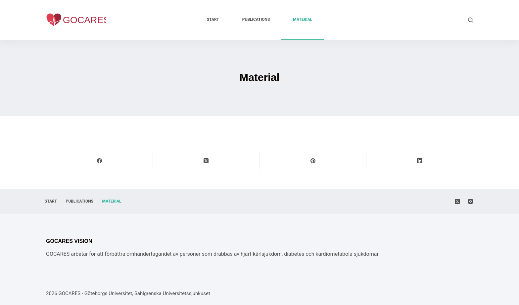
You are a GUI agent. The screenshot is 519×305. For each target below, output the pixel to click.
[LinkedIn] (419, 160)
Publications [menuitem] (256, 19)
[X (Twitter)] (206, 160)
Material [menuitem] (302, 19)
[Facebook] (99, 160)
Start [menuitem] (213, 19)
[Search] (470, 20)
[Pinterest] (313, 160)
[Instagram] (470, 201)
